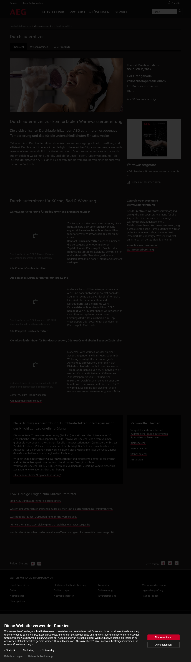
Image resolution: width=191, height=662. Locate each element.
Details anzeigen (13, 656)
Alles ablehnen (163, 644)
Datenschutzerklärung (40, 656)
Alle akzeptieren (163, 637)
